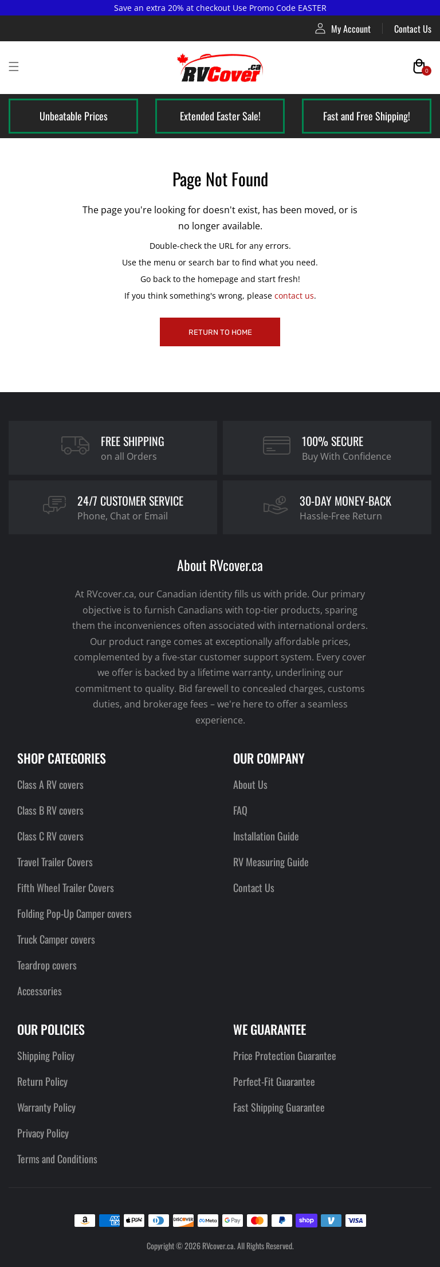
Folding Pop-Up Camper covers (74, 913)
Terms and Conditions (57, 1158)
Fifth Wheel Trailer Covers (65, 887)
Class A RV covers (50, 784)
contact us (294, 295)
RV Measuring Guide (271, 861)
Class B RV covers (50, 810)
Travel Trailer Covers (55, 861)
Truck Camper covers (56, 939)
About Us (250, 784)
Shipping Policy (45, 1055)
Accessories (39, 990)
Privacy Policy (43, 1132)
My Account (343, 28)
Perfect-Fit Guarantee (274, 1081)
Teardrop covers (47, 964)
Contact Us (412, 29)
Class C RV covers (50, 835)
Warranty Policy (46, 1107)
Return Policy (42, 1081)
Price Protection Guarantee (284, 1055)
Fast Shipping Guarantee (279, 1107)
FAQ (240, 810)
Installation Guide (266, 835)
